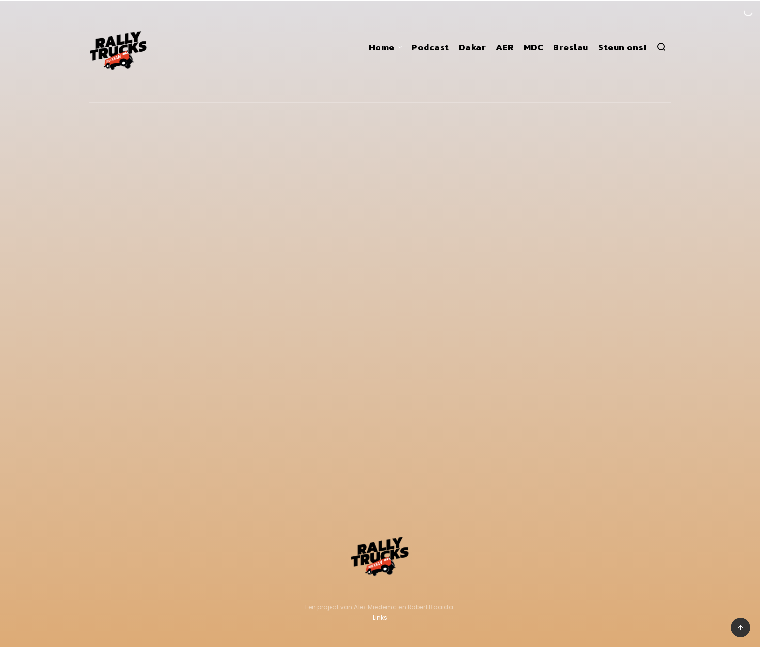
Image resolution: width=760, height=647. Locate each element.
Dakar (472, 47)
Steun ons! (622, 47)
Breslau (570, 47)
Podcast (430, 47)
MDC (534, 47)
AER (505, 47)
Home (382, 47)
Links (380, 618)
